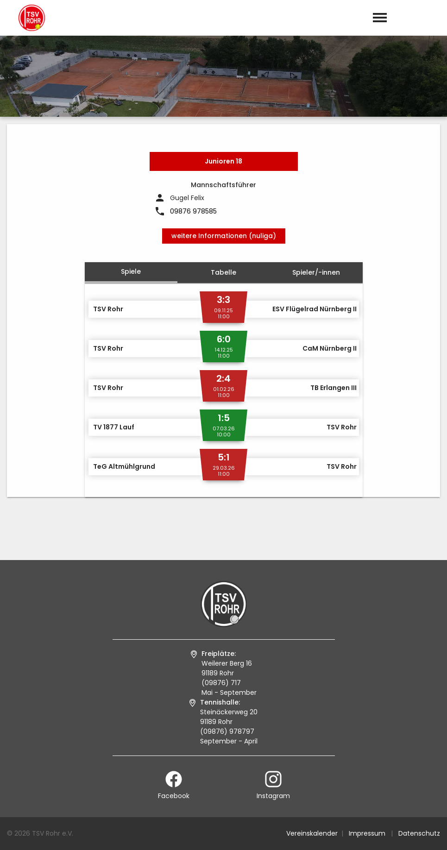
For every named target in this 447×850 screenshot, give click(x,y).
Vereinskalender (312, 833)
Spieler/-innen (316, 272)
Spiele (131, 271)
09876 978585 (193, 211)
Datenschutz (419, 833)
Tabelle (223, 272)
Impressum (367, 833)
